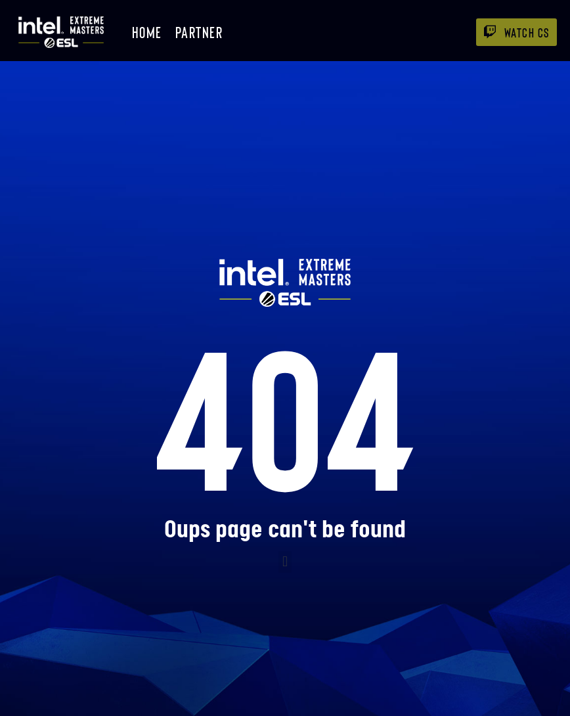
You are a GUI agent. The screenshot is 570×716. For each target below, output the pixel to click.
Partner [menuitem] (199, 31)
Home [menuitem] (147, 31)
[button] (284, 562)
